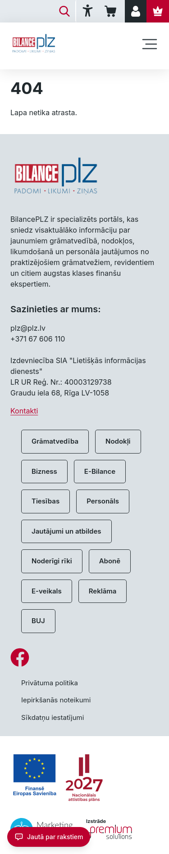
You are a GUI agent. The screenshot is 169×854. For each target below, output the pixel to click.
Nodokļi (117, 441)
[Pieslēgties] (135, 11)
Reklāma (103, 591)
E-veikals (47, 591)
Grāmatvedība (55, 441)
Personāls (103, 501)
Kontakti (24, 410)
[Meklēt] (64, 11)
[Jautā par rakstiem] (48, 837)
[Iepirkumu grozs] (112, 11)
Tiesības (45, 501)
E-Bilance (99, 471)
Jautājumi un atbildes (66, 531)
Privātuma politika (49, 683)
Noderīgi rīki (52, 561)
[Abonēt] (157, 11)
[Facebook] (84, 657)
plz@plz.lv (28, 328)
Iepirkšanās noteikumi (56, 700)
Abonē (109, 561)
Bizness (44, 471)
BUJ (38, 620)
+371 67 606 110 (37, 338)
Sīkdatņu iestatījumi (52, 717)
